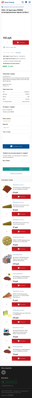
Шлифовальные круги (18, 237)
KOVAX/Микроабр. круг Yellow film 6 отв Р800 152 (22, 313)
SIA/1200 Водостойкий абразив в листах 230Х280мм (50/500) (21, 188)
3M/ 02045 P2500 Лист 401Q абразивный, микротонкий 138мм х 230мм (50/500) (20, 332)
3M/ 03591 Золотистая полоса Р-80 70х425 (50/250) (21, 205)
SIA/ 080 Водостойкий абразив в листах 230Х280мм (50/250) (21, 350)
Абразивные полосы (18, 184)
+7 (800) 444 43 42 (10, 382)
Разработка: (7, 395)
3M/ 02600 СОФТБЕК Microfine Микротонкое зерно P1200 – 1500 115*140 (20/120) (21, 259)
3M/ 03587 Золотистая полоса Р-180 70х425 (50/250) (21, 223)
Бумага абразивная (18, 273)
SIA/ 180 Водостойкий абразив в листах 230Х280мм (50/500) (21, 277)
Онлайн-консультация (16, 173)
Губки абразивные (17, 254)
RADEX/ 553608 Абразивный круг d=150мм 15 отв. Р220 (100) (21, 240)
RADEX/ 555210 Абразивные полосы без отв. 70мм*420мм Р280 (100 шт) (21, 295)
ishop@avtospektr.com (7, 385)
